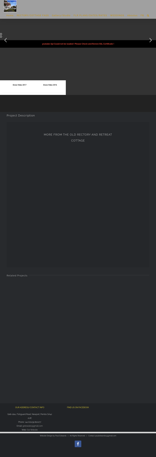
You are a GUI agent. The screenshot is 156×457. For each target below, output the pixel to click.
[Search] (148, 15)
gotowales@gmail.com (33, 306)
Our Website (32, 310)
